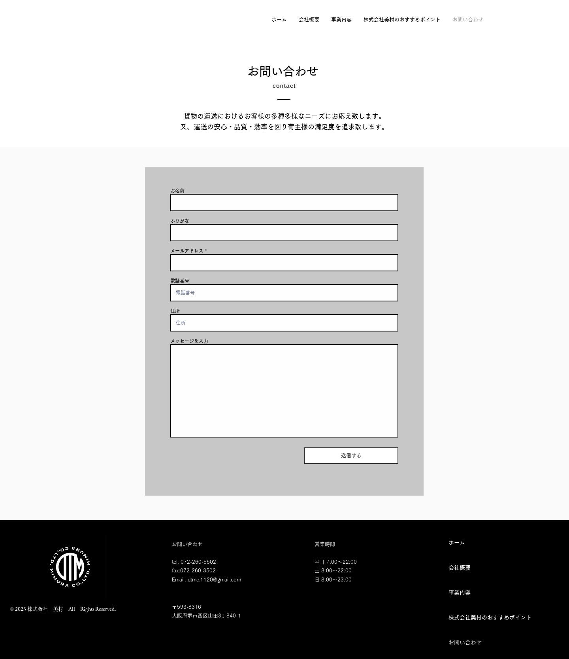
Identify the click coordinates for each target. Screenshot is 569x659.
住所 (175, 311)
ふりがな (179, 220)
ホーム (456, 542)
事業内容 (459, 592)
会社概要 (459, 567)
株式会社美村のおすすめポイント (476, 617)
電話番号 (179, 280)
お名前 (177, 190)
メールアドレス (186, 250)
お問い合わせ (465, 642)
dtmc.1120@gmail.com (214, 579)
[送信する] (351, 455)
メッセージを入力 (189, 341)
